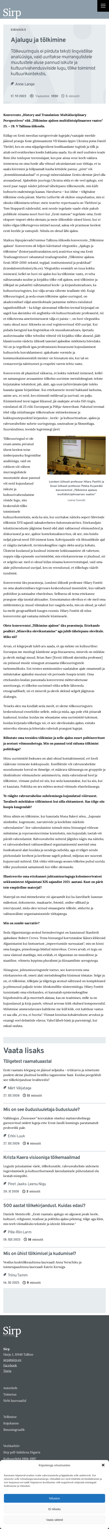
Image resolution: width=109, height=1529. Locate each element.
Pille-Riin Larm (19, 1232)
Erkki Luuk (16, 1136)
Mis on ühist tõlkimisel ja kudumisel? (39, 1254)
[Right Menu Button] (103, 6)
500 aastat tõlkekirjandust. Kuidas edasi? (44, 1206)
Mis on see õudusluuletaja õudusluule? (41, 1110)
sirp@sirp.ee (12, 1360)
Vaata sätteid (54, 1519)
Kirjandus (18, 29)
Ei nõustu (54, 1509)
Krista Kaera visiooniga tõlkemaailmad (41, 1158)
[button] (103, 1465)
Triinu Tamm (17, 1275)
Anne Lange (25, 84)
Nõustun (54, 1498)
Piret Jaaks (17, 1184)
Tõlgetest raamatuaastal (27, 1062)
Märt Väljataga (19, 1088)
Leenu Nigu (37, 1184)
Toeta (7, 1371)
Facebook (10, 1365)
